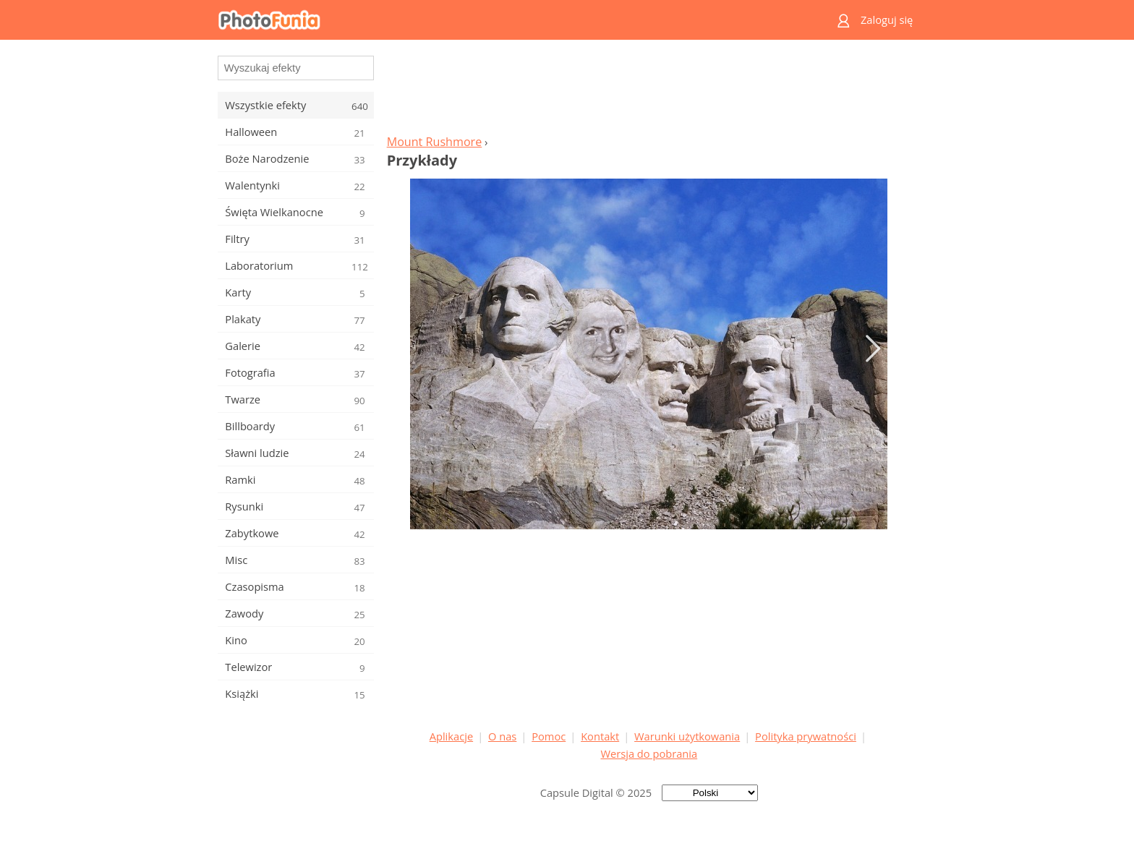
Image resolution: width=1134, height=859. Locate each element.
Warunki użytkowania (687, 736)
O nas (502, 736)
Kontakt (600, 736)
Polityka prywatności (805, 736)
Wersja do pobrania (648, 753)
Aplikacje (451, 736)
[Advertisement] (648, 91)
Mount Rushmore (434, 142)
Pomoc (549, 736)
